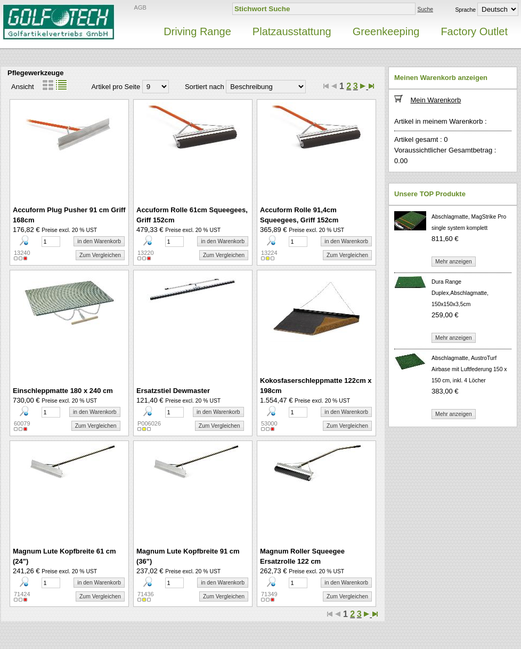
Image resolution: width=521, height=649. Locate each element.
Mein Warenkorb (435, 100)
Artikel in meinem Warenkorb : (440, 121)
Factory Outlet (474, 31)
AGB (140, 7)
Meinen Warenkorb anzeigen (440, 78)
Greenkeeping (386, 31)
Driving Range (197, 31)
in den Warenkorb (99, 241)
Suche (425, 9)
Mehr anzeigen (453, 262)
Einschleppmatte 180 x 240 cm (63, 391)
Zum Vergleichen (100, 255)
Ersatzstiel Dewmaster (173, 391)
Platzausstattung (292, 31)
